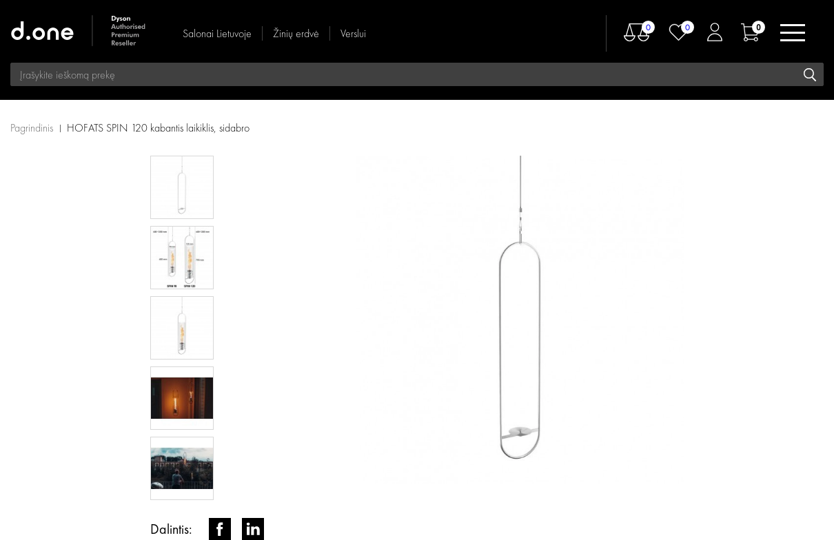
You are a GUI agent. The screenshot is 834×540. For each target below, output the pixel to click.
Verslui (353, 33)
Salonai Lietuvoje (217, 33)
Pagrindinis (31, 128)
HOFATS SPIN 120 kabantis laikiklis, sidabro (158, 128)
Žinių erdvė (296, 33)
